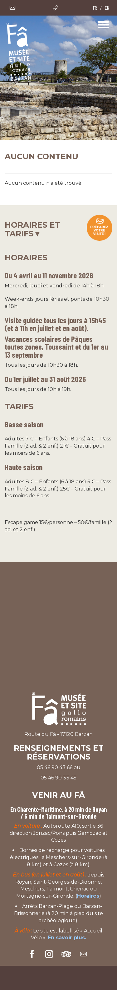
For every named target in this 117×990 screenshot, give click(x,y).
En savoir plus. (67, 938)
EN (107, 8)
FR (95, 8)
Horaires (88, 896)
